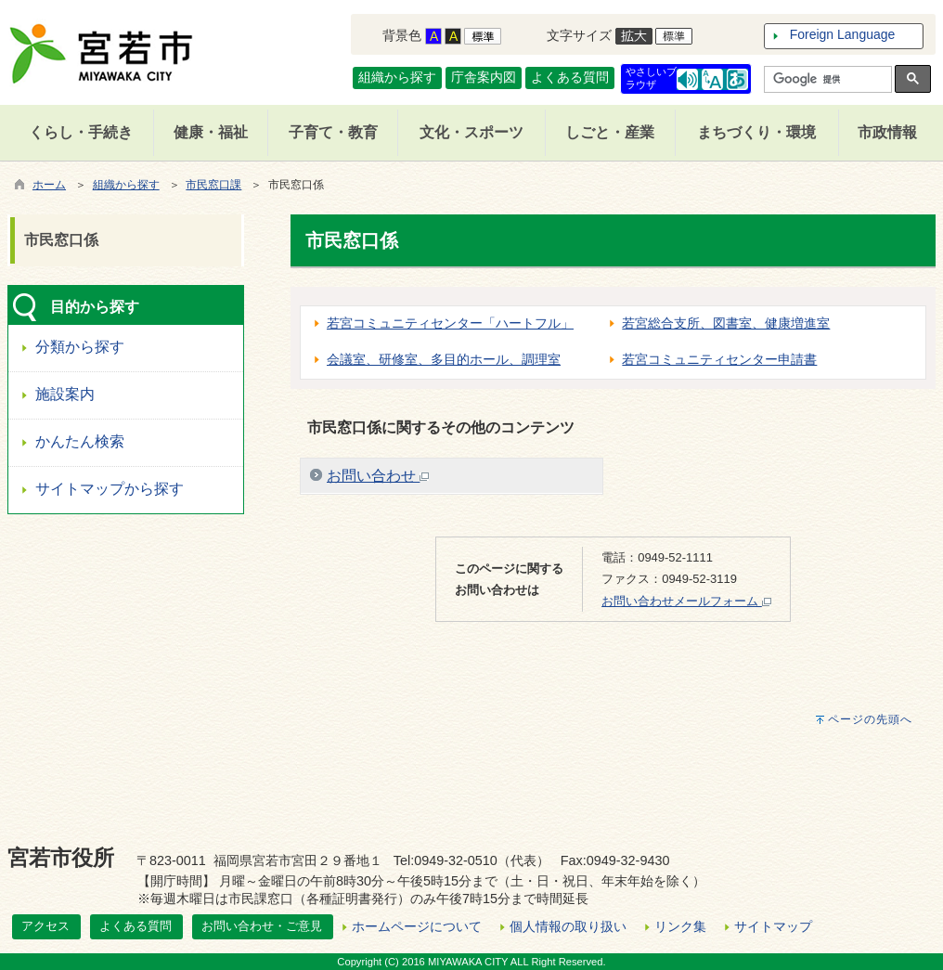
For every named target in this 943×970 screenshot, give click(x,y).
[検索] (826, 79)
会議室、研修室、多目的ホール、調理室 (444, 359)
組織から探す (397, 77)
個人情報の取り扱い (568, 926)
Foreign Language (843, 34)
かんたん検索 (79, 441)
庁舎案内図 (483, 77)
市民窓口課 (213, 184)
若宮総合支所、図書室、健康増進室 (726, 323)
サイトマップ (773, 926)
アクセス (45, 926)
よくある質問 (570, 77)
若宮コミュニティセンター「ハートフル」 (450, 323)
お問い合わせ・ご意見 (261, 926)
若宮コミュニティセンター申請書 (719, 359)
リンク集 (680, 926)
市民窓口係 (61, 240)
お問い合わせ (378, 476)
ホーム (49, 184)
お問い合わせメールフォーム (686, 601)
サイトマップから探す (109, 489)
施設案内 (65, 394)
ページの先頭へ (870, 719)
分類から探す (79, 347)
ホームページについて (417, 926)
